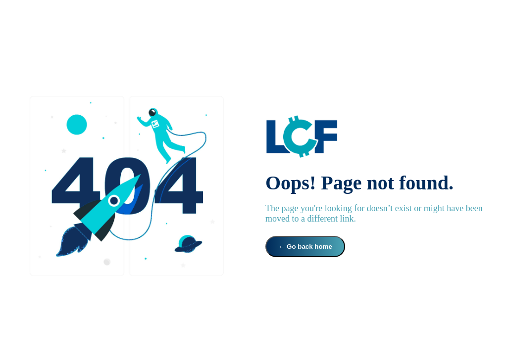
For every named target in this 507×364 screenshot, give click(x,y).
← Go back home (305, 246)
